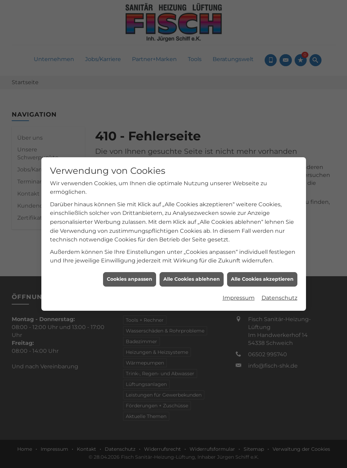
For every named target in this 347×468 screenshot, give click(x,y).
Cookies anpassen (129, 265)
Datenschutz (279, 283)
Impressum (239, 283)
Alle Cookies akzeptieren (262, 265)
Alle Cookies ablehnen (191, 265)
